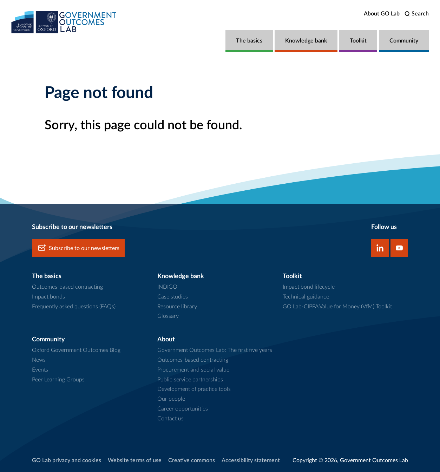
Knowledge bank (306, 41)
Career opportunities (182, 409)
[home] (64, 22)
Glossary (168, 316)
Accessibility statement (251, 460)
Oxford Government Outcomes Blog (76, 350)
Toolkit (358, 41)
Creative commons (191, 460)
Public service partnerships (190, 379)
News (39, 360)
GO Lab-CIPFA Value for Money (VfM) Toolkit (337, 306)
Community (403, 41)
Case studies (172, 297)
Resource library (177, 306)
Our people (171, 399)
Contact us (170, 418)
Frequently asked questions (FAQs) (74, 306)
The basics (249, 41)
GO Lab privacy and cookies (66, 460)
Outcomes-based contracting (67, 287)
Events (40, 370)
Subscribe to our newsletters (78, 248)
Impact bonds (48, 297)
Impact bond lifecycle (309, 287)
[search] (417, 14)
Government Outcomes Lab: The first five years (214, 350)
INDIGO (167, 287)
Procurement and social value (193, 370)
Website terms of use (135, 460)
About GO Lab (382, 14)
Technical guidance (306, 297)
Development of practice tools (194, 389)
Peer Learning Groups (58, 379)
